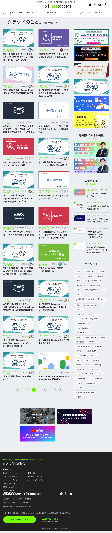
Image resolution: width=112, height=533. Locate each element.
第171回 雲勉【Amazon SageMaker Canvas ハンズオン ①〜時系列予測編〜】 (17, 347)
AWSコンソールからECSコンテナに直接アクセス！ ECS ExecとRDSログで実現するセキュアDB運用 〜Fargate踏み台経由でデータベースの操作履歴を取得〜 (18, 133)
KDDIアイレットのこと (52, 14)
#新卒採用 (79, 354)
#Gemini (100, 279)
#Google (96, 363)
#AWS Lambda (81, 372)
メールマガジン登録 (36, 482)
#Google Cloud (90, 274)
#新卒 (103, 340)
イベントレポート (33, 14)
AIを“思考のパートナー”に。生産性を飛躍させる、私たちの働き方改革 (53, 133)
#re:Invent (89, 279)
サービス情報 (17, 501)
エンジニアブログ (16, 14)
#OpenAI (79, 386)
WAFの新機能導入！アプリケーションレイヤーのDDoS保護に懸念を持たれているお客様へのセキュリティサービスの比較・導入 (53, 239)
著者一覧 (31, 475)
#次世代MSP (91, 354)
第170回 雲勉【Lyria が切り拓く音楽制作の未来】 (53, 345)
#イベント (79, 312)
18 (55, 394)
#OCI (86, 363)
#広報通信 (98, 381)
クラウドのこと (70, 14)
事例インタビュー (101, 14)
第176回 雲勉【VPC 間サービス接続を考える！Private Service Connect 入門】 (53, 97)
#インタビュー (81, 358)
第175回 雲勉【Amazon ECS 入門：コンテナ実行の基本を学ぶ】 (53, 167)
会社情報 (6, 501)
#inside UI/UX (95, 288)
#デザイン (79, 297)
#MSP (78, 283)
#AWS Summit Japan (83, 349)
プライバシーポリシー (11, 505)
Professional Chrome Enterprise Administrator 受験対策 (53, 381)
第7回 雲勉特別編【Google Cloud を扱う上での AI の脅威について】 (18, 95)
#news (102, 274)
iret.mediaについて (35, 479)
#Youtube (92, 344)
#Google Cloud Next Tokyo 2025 (87, 322)
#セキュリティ (81, 288)
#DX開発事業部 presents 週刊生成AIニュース (90, 302)
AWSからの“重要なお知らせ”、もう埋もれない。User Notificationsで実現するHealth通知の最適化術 (18, 311)
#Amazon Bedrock (90, 308)
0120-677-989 (51, 520)
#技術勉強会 (80, 344)
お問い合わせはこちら (19, 522)
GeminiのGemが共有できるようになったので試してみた (53, 201)
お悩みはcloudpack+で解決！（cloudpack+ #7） (51, 273)
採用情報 (28, 501)
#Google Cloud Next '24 (93, 283)
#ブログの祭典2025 (91, 292)
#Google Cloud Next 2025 (84, 376)
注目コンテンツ (85, 14)
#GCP (78, 363)
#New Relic (94, 372)
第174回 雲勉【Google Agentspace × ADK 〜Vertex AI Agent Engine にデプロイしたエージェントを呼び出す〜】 (17, 202)
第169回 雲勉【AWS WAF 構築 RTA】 (17, 381)
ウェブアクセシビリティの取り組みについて (18, 509)
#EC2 (88, 367)
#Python (101, 376)
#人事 (78, 292)
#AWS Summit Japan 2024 (85, 395)
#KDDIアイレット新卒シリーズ (86, 317)
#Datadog (97, 367)
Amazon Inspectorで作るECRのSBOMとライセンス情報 (17, 167)
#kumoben (98, 349)
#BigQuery (79, 399)
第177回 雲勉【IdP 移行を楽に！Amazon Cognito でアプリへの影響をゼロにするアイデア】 (18, 61)
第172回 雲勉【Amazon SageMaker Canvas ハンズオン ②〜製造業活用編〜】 (52, 311)
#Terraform (79, 390)
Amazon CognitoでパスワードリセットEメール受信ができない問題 (18, 237)
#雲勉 (78, 308)
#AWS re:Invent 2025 (83, 381)
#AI (104, 292)
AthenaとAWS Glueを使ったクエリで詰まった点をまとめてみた (53, 59)
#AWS (78, 274)
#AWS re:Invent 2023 (83, 335)
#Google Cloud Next (82, 331)
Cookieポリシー (27, 505)
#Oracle (78, 367)
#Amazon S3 (90, 386)
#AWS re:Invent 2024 (83, 326)
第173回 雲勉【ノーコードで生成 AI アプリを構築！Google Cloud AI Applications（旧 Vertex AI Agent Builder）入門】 (18, 275)
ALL (4, 14)
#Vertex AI (93, 358)
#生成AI (78, 279)
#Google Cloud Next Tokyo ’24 (86, 340)
